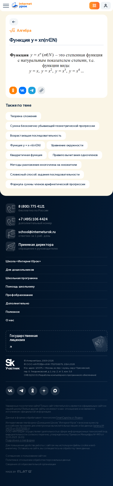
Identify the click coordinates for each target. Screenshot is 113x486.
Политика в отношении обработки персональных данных (38, 460)
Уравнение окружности (67, 145)
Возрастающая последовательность (35, 135)
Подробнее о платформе (20, 440)
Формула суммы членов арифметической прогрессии (47, 184)
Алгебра (20, 30)
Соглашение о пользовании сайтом (26, 456)
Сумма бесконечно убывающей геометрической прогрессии (52, 125)
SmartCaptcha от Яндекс (69, 417)
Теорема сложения (23, 116)
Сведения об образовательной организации (31, 464)
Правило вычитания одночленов (75, 155)
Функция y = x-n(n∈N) (25, 145)
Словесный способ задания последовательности (44, 174)
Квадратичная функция (26, 155)
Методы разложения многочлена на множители (43, 164)
